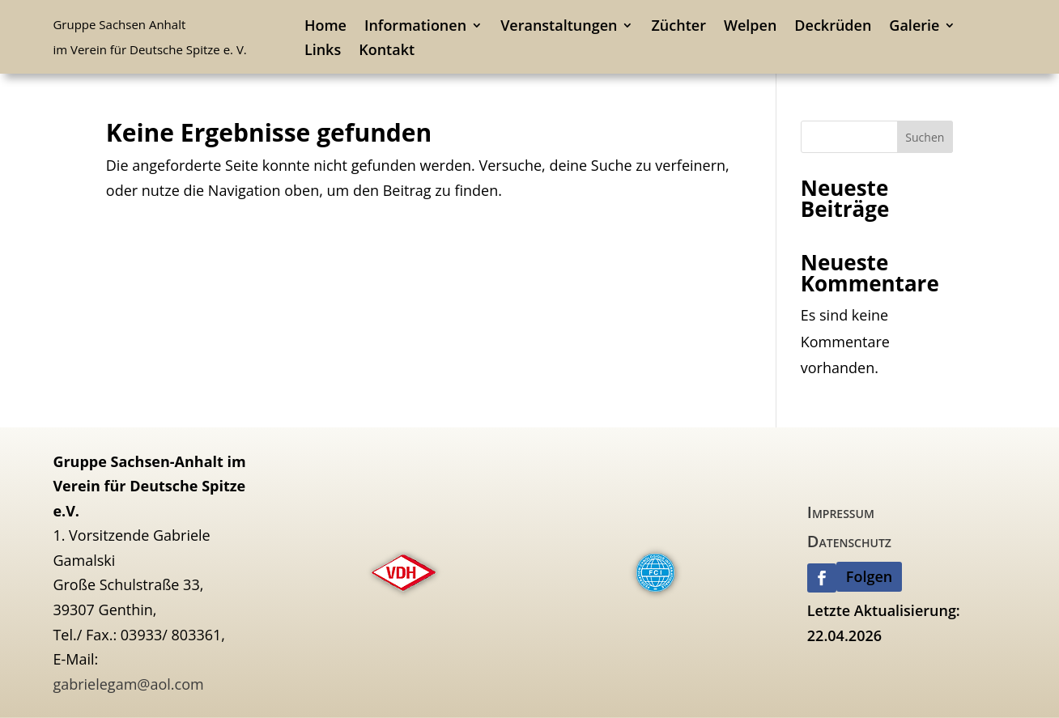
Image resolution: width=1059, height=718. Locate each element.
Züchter (678, 27)
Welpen (750, 27)
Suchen (924, 137)
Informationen (415, 27)
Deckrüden (832, 27)
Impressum (840, 512)
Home (325, 27)
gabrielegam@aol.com (128, 684)
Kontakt (387, 51)
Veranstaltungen (558, 27)
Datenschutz (849, 541)
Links (322, 51)
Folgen (869, 576)
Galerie (914, 27)
